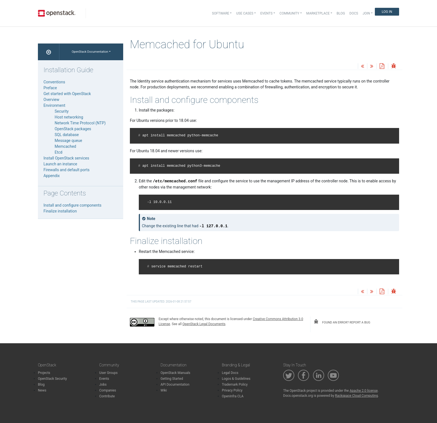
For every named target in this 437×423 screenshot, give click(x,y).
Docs (353, 13)
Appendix (51, 175)
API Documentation (175, 384)
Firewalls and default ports (66, 170)
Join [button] (366, 13)
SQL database (67, 134)
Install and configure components (72, 205)
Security (62, 111)
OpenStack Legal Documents (204, 324)
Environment (54, 105)
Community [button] (289, 13)
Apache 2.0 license (363, 391)
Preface (50, 88)
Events (104, 379)
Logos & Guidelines (236, 379)
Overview (51, 99)
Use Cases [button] (244, 13)
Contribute (107, 396)
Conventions (54, 82)
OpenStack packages (73, 129)
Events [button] (266, 13)
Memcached (65, 146)
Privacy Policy (232, 390)
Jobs (102, 384)
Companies (107, 390)
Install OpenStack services (66, 158)
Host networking (69, 117)
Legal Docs (230, 373)
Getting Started (172, 379)
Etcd (58, 152)
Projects (44, 373)
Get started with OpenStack (67, 93)
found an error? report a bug (342, 321)
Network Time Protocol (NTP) (80, 123)
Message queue (68, 140)
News (42, 390)
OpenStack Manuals (175, 373)
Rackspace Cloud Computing (356, 396)
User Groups (108, 373)
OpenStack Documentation (90, 52)
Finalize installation (60, 211)
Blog (341, 13)
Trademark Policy (235, 384)
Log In (387, 12)
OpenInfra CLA (233, 396)
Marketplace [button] (318, 13)
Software (220, 13)
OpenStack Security (52, 379)
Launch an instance (60, 164)
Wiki (164, 390)
